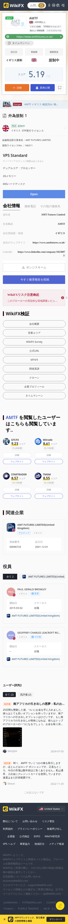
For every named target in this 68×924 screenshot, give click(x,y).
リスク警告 (48, 821)
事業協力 (25, 843)
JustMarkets (11, 902)
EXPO (37, 836)
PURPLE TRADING (28, 908)
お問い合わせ (29, 821)
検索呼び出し (54, 828)
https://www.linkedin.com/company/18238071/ (41, 254)
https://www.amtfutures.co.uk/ (49, 242)
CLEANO (51, 902)
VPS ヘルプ (9, 843)
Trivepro (8, 908)
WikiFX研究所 (52, 836)
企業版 (11, 836)
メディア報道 (56, 843)
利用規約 (8, 828)
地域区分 (39, 843)
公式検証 (24, 836)
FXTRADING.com (32, 902)
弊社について (10, 821)
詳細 (17, 455)
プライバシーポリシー (30, 828)
